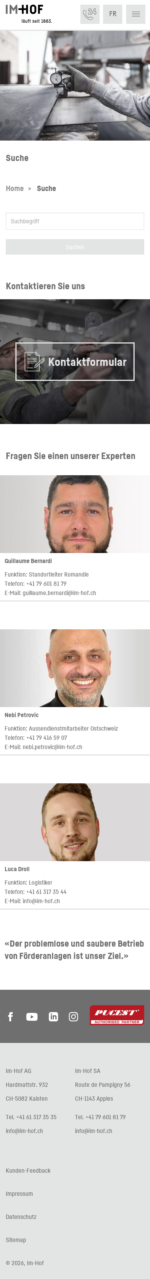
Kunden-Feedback (28, 1170)
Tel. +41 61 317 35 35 (31, 1117)
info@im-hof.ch (41, 901)
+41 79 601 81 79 (46, 583)
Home (15, 188)
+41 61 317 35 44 (46, 891)
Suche (46, 188)
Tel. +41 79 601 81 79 (100, 1117)
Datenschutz (21, 1216)
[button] (136, 14)
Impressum (19, 1193)
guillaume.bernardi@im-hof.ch (59, 593)
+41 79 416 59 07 (46, 737)
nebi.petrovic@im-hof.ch (52, 747)
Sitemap (16, 1240)
